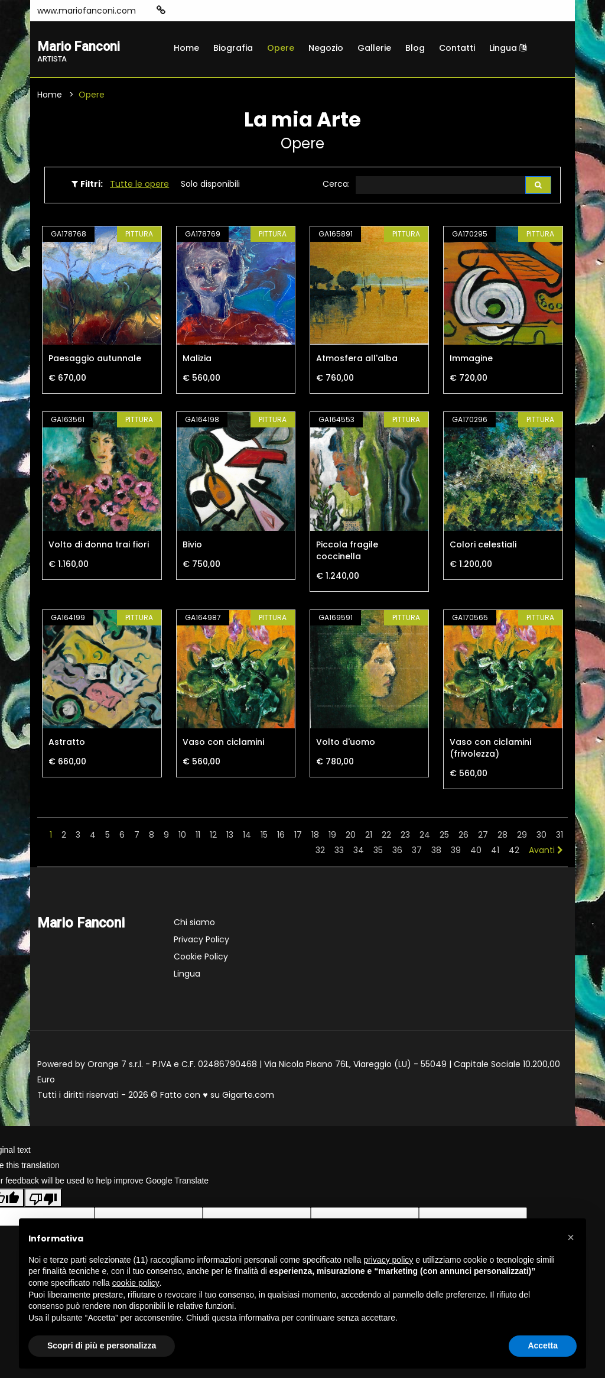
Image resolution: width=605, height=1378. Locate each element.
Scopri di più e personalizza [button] (101, 1345)
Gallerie (374, 48)
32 (320, 852)
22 (386, 836)
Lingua (507, 48)
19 (332, 836)
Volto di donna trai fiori (98, 546)
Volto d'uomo (345, 744)
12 (213, 836)
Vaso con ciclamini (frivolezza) (490, 749)
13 (229, 836)
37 (417, 852)
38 (436, 852)
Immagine (471, 361)
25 (444, 836)
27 (483, 836)
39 (456, 852)
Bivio (192, 546)
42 (514, 852)
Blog (415, 48)
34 (358, 852)
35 (378, 852)
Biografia (233, 48)
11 (198, 836)
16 (281, 836)
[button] (570, 1237)
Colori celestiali (483, 546)
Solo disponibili (210, 185)
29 (522, 836)
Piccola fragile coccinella (347, 552)
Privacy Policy (201, 941)
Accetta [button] (543, 1345)
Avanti (546, 852)
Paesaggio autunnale (94, 361)
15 (264, 836)
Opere (280, 48)
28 (502, 836)
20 (351, 836)
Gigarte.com (248, 1097)
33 (339, 852)
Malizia (197, 361)
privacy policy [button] (388, 1259)
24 (424, 836)
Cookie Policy (201, 958)
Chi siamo (194, 924)
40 (476, 852)
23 (405, 836)
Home (186, 48)
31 (559, 836)
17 (298, 836)
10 (182, 836)
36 (397, 852)
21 (368, 836)
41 (495, 852)
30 (541, 836)
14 (247, 836)
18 (315, 836)
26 (463, 836)
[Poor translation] (43, 1199)
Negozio (325, 48)
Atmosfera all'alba (357, 361)
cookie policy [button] (136, 1283)
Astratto (66, 744)
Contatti (457, 48)
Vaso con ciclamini (223, 744)
